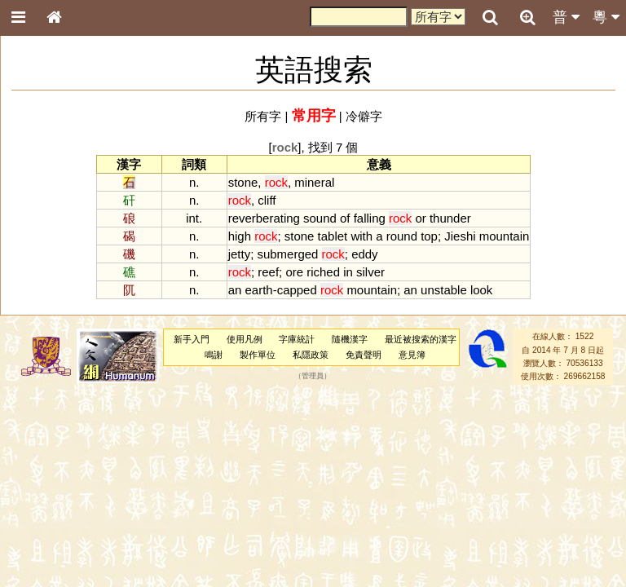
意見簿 (412, 355)
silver (370, 272)
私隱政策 (310, 355)
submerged (287, 254)
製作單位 (258, 355)
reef (268, 272)
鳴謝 (214, 355)
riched (323, 272)
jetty (239, 254)
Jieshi (459, 236)
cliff (267, 200)
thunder (450, 218)
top (429, 236)
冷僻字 (364, 116)
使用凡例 (244, 339)
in (348, 272)
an (235, 290)
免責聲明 (363, 355)
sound (320, 218)
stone (243, 182)
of (345, 218)
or (420, 218)
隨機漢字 (350, 339)
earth (259, 290)
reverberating (264, 218)
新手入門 (191, 339)
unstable (444, 290)
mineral (314, 182)
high (239, 236)
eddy (364, 254)
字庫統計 (297, 339)
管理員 (313, 377)
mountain (504, 236)
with (361, 236)
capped (297, 290)
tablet (333, 236)
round (401, 236)
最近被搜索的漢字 (420, 339)
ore (294, 272)
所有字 (263, 116)
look (481, 290)
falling (370, 218)
